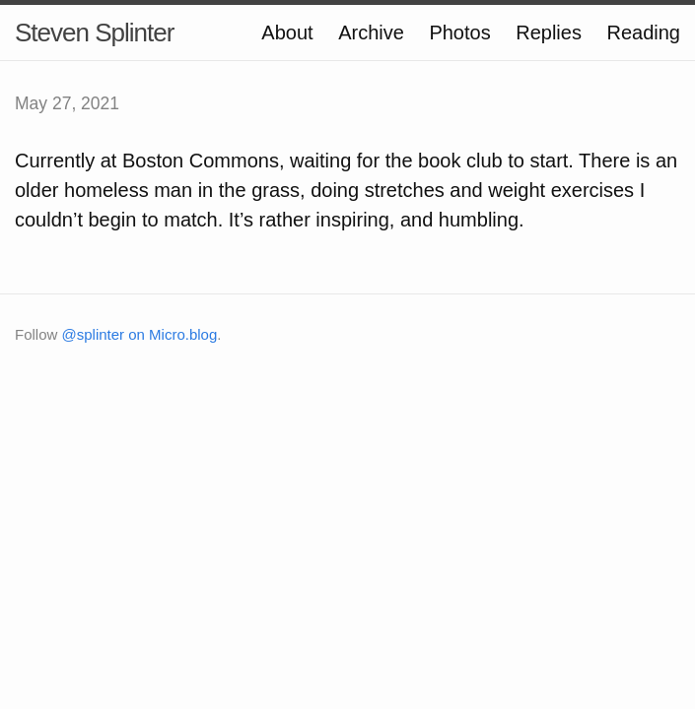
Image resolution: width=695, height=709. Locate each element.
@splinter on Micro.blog (140, 334)
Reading (643, 32)
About (287, 32)
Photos (459, 32)
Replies (549, 32)
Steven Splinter (94, 32)
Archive (371, 32)
